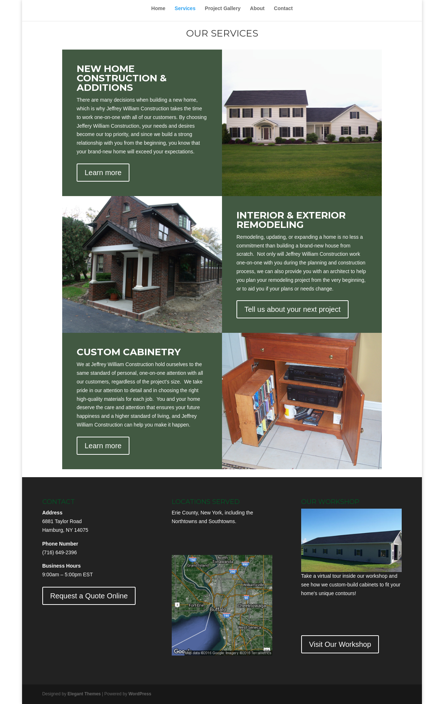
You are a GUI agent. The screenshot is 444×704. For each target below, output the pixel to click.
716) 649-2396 (60, 552)
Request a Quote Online (89, 596)
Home (158, 8)
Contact (283, 8)
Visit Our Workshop (340, 644)
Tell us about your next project (292, 309)
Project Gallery (223, 8)
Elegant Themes (84, 693)
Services (185, 8)
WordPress (139, 693)
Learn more (103, 173)
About (257, 8)
